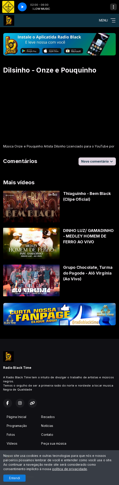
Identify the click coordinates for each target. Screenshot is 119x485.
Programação (17, 426)
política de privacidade (69, 469)
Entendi (14, 478)
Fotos (11, 434)
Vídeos (12, 443)
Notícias (47, 426)
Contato (47, 434)
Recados (47, 417)
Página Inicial (16, 417)
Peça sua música (53, 443)
